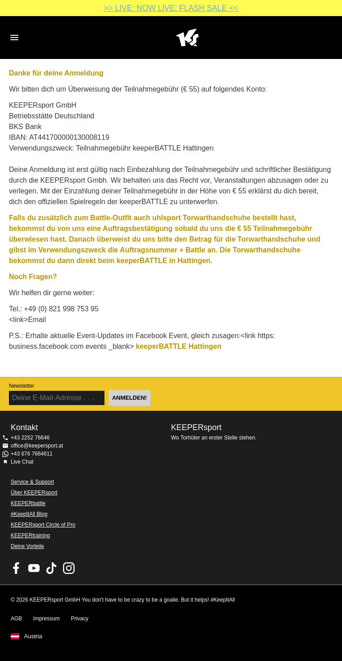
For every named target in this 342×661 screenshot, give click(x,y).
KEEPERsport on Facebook (16, 568)
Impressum (46, 618)
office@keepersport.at (37, 446)
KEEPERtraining (30, 535)
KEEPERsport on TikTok (51, 568)
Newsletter (21, 386)
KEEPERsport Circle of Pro (43, 525)
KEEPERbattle (28, 503)
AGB (16, 618)
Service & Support (32, 482)
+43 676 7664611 (32, 454)
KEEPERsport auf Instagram (69, 568)
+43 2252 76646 (30, 438)
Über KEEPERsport (34, 492)
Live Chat (22, 462)
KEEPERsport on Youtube (34, 568)
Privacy (79, 618)
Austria (33, 636)
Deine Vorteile (27, 546)
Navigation (14, 37)
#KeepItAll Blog (29, 514)
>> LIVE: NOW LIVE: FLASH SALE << (171, 8)
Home (187, 37)
